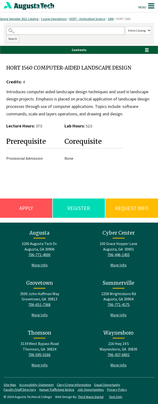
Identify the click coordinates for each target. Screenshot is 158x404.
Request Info (131, 208)
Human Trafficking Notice (56, 389)
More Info (40, 265)
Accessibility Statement (36, 385)
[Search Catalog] (65, 31)
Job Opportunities (90, 389)
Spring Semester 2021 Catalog (19, 19)
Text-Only (115, 397)
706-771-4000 (39, 254)
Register (78, 208)
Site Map (10, 385)
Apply (26, 208)
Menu (146, 5)
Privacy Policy (117, 389)
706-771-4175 (118, 304)
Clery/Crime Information (74, 385)
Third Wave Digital (90, 397)
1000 (111, 19)
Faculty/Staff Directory (20, 389)
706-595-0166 (39, 354)
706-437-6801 (118, 354)
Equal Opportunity (107, 385)
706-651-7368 (39, 304)
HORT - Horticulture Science (87, 19)
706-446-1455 (118, 254)
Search (12, 38)
